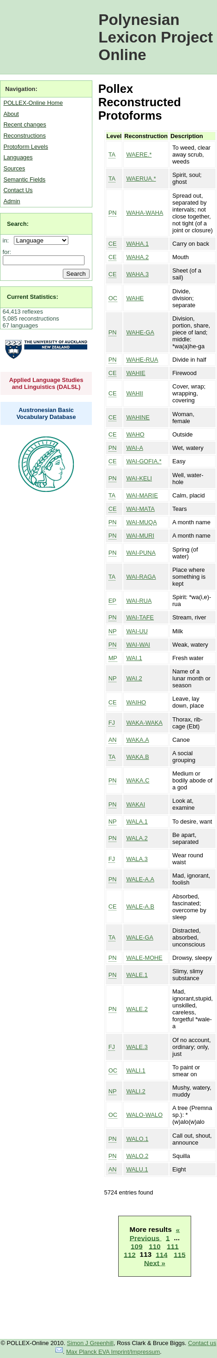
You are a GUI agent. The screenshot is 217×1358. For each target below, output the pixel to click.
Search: (18, 223)
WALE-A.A (140, 879)
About (10, 113)
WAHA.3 (137, 274)
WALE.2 (136, 1009)
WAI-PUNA (141, 552)
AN (112, 739)
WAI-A (134, 447)
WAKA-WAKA (144, 722)
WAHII (134, 393)
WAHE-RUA (142, 359)
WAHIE (135, 373)
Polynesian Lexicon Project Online (155, 37)
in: (7, 240)
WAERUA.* (141, 178)
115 (180, 1254)
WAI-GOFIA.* (143, 461)
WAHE (135, 298)
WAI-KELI (139, 478)
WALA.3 (136, 858)
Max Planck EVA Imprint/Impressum (113, 1351)
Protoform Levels (25, 146)
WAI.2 (134, 678)
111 (173, 1246)
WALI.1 (135, 1070)
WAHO (135, 434)
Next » (154, 1263)
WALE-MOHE (144, 957)
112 (130, 1254)
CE (112, 243)
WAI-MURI (140, 535)
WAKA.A (137, 739)
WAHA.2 (137, 257)
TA (111, 154)
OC (112, 298)
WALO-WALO (144, 1114)
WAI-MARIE (141, 495)
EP (112, 600)
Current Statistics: (32, 296)
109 (137, 1246)
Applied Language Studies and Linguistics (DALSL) (46, 383)
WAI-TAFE (140, 617)
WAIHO (136, 702)
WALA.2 (136, 838)
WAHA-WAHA (144, 212)
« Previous (155, 1233)
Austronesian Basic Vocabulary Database (46, 413)
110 (155, 1246)
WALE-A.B (140, 906)
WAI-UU (136, 631)
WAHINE (138, 417)
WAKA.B (137, 756)
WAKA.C (137, 780)
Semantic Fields (24, 179)
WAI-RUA (138, 600)
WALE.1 (136, 974)
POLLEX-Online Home (33, 102)
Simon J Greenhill (90, 1343)
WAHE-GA (140, 332)
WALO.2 (137, 1155)
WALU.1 (137, 1169)
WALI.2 (135, 1091)
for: (7, 252)
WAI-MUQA (141, 522)
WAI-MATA (140, 508)
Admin (11, 201)
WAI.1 (134, 658)
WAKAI (135, 804)
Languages (17, 157)
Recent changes (24, 124)
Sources (14, 168)
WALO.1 (137, 1138)
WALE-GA (139, 937)
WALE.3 (136, 1046)
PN (112, 212)
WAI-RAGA (141, 576)
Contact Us (17, 190)
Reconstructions (24, 135)
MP (112, 658)
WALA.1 (136, 821)
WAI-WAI (138, 644)
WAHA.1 (137, 243)
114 (162, 1254)
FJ (111, 722)
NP (112, 631)
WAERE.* (138, 154)
